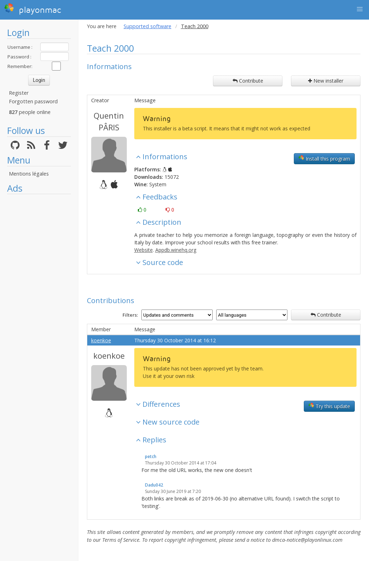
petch (150, 456)
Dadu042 (154, 485)
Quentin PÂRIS (109, 121)
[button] (359, 9)
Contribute (248, 80)
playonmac (32, 9)
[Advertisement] (39, 304)
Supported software (147, 26)
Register (18, 92)
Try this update (329, 406)
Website (143, 249)
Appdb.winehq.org (175, 249)
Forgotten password (33, 101)
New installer (325, 80)
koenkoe (101, 340)
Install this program (324, 158)
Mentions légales (29, 173)
